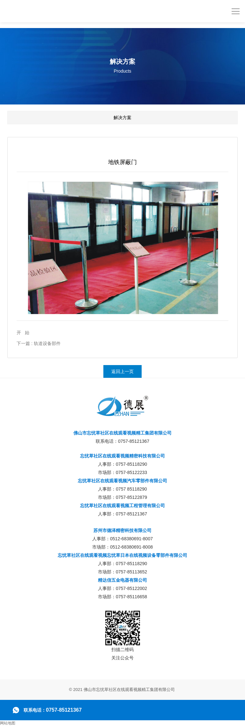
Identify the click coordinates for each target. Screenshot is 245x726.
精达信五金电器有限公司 (122, 580)
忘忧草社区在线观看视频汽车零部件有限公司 (122, 480)
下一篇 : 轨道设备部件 (39, 343)
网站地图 (7, 723)
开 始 (23, 332)
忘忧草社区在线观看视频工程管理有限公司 (122, 505)
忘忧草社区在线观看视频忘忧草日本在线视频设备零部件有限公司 (122, 555)
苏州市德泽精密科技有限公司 (122, 530)
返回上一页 (122, 371)
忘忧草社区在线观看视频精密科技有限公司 (122, 455)
